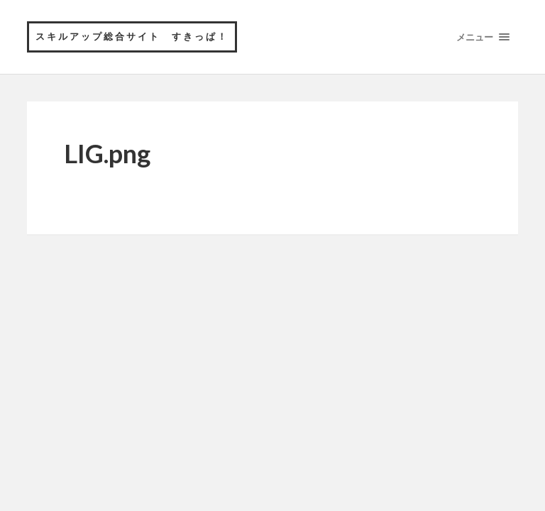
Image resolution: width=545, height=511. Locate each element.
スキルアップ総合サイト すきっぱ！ (132, 36)
